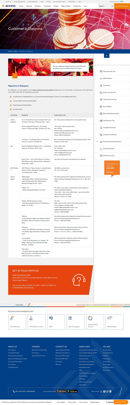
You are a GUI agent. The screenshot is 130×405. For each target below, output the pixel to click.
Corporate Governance (15, 356)
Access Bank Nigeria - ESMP (88, 353)
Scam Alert (82, 385)
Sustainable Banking (19, 1)
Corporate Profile (13, 353)
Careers (49, 1)
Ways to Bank (65, 6)
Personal (29, 6)
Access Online (83, 359)
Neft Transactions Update (87, 373)
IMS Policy (82, 379)
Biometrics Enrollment (63, 353)
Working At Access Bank (39, 350)
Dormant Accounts (85, 356)
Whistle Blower (95, 402)
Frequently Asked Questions (88, 350)
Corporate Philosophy (15, 361)
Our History (12, 350)
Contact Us (77, 6)
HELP (79, 1)
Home (21, 6)
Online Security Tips (85, 382)
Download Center (84, 367)
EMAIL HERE (26, 275)
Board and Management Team (17, 359)
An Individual (107, 350)
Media (42, 1)
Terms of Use (83, 402)
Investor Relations (33, 1)
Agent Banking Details (63, 350)
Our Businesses (13, 367)
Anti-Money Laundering (86, 361)
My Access (59, 361)
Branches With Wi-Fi (62, 359)
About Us (8, 1)
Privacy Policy (72, 402)
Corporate (47, 6)
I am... (86, 6)
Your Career (35, 353)
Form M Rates (83, 376)
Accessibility (61, 402)
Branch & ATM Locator (59, 1)
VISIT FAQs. (110, 172)
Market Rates (71, 1)
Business (38, 6)
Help (15, 51)
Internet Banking (122, 6)
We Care (58, 364)
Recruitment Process (38, 356)
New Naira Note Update (86, 364)
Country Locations (116, 1)
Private (56, 6)
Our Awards (12, 364)
